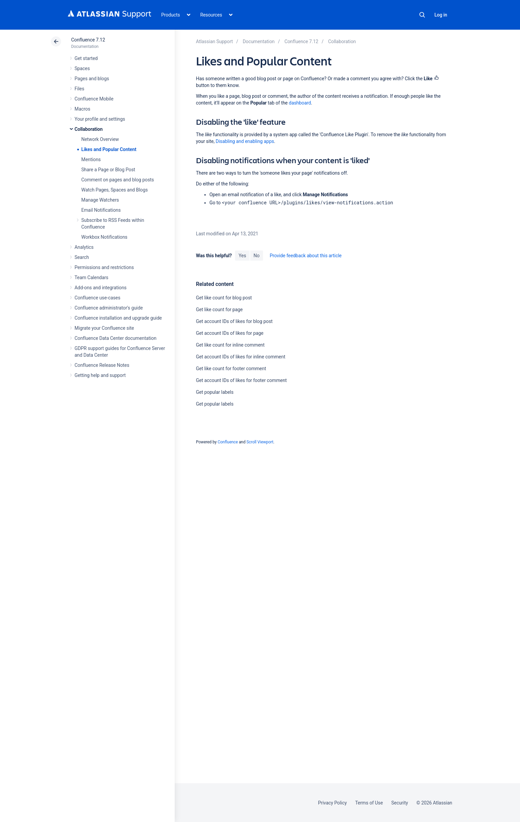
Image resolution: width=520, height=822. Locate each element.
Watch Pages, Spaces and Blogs (114, 190)
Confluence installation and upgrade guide (118, 318)
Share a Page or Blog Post (108, 169)
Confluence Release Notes (102, 365)
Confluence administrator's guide (109, 308)
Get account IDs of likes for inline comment (240, 356)
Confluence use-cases (97, 297)
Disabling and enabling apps (245, 141)
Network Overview (100, 139)
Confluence (228, 442)
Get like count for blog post (224, 297)
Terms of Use (369, 802)
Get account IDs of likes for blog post (234, 321)
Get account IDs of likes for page (229, 333)
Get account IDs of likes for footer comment (241, 380)
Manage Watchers (100, 200)
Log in (440, 15)
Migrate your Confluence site (104, 328)
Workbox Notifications (104, 237)
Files (79, 88)
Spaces (82, 68)
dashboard (300, 103)
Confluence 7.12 (88, 39)
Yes (242, 255)
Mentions (91, 159)
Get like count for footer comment (231, 368)
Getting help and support (100, 375)
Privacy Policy (332, 802)
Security (399, 802)
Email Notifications (101, 210)
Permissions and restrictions (104, 267)
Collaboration (89, 129)
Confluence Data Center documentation (115, 338)
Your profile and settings (100, 119)
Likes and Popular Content (108, 149)
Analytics (84, 247)
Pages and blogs (92, 78)
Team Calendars (91, 277)
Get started (86, 58)
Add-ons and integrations (100, 287)
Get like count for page (219, 309)
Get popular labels (214, 392)
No (257, 255)
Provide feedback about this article (306, 255)
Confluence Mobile (94, 98)
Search (422, 14)
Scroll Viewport (260, 442)
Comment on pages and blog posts (117, 179)
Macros (82, 109)
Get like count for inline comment (230, 345)
